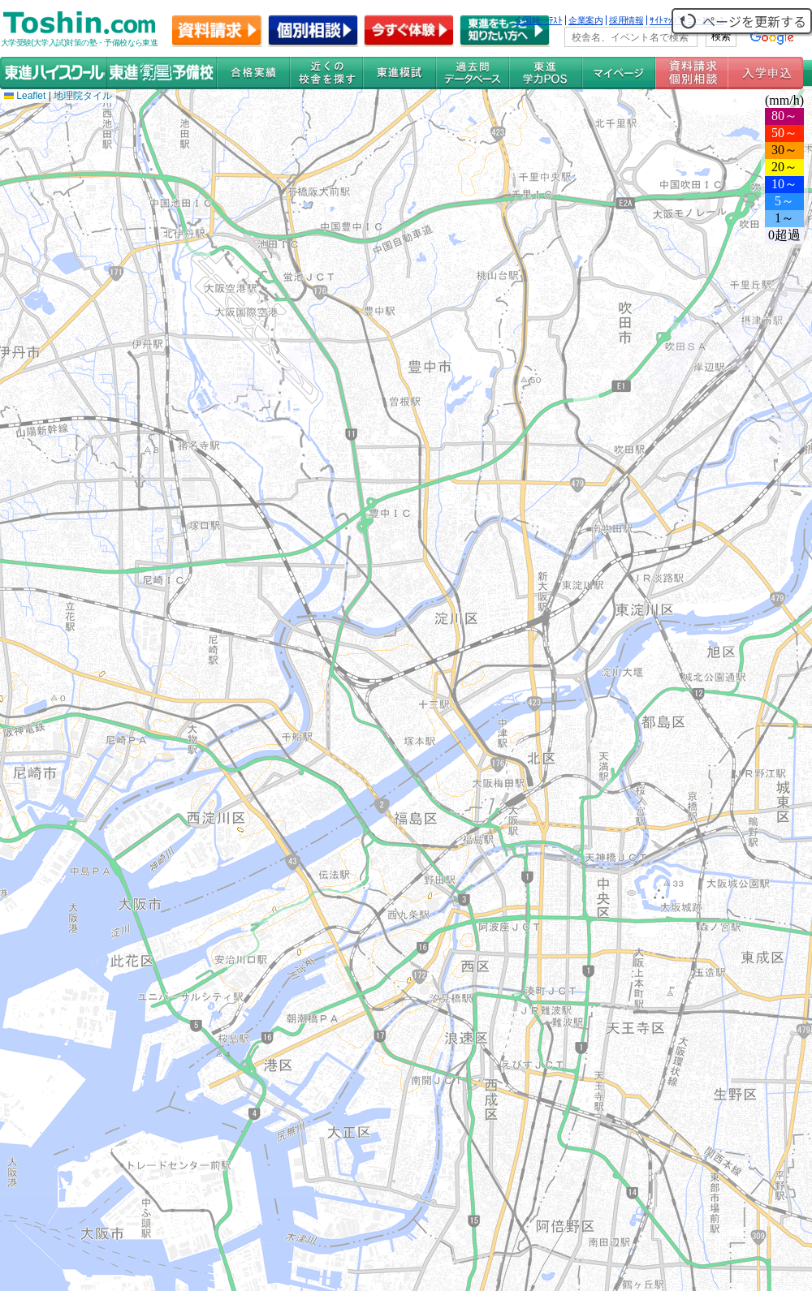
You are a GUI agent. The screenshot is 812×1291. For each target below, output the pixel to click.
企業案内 (585, 20)
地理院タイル (83, 95)
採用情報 (626, 20)
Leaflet (24, 95)
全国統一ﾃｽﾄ (539, 20)
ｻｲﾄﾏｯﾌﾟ (665, 20)
